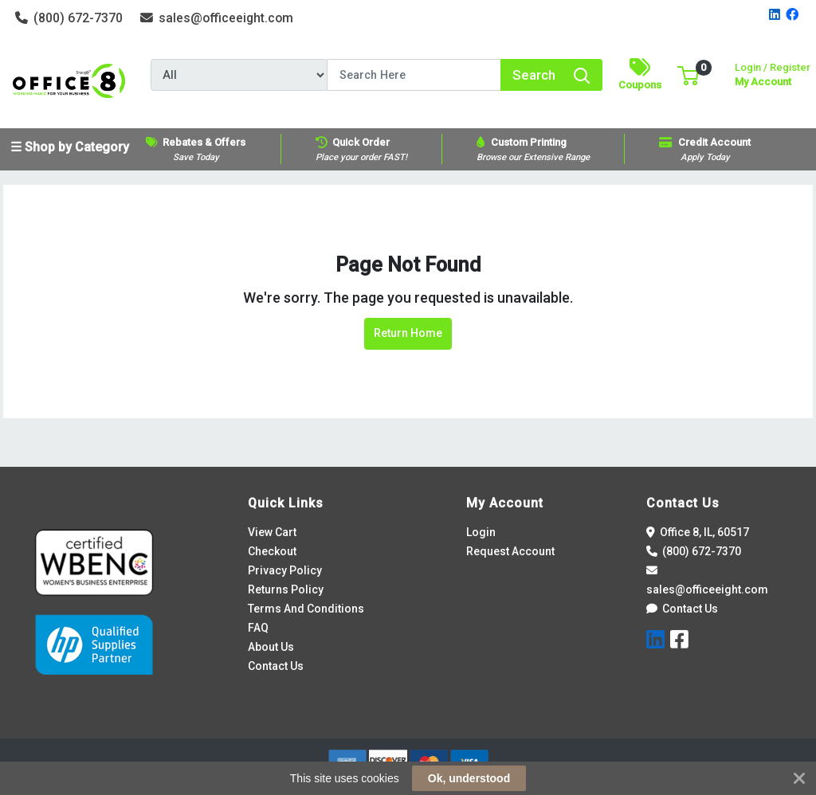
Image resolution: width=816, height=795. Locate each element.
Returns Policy (286, 589)
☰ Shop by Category (69, 147)
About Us (271, 646)
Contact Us (276, 666)
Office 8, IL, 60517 (698, 532)
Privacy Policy (285, 570)
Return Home (408, 333)
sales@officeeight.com (217, 17)
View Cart (272, 532)
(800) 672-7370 (69, 17)
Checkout (272, 551)
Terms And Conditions (306, 608)
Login (481, 532)
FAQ (258, 627)
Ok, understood (469, 778)
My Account (772, 73)
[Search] (414, 75)
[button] (688, 74)
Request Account (510, 551)
